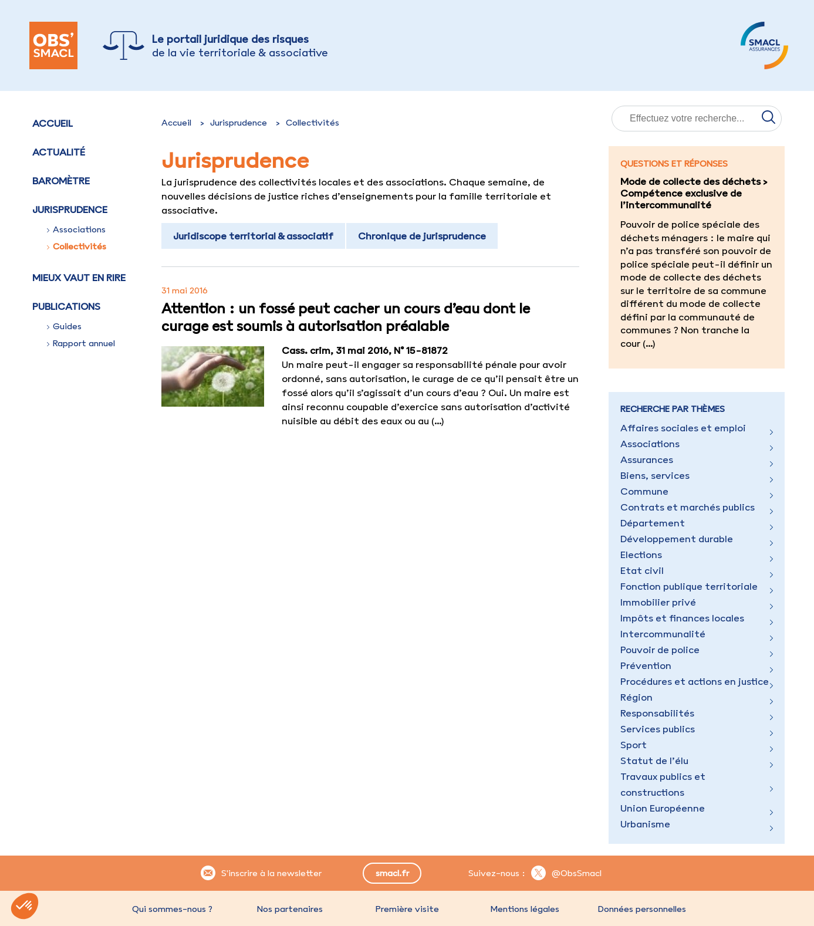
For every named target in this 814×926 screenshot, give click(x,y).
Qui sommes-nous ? (172, 909)
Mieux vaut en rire (79, 277)
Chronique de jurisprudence (422, 236)
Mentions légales (524, 909)
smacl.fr (392, 873)
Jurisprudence (238, 122)
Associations (76, 229)
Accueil (52, 123)
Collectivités (76, 246)
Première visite (407, 909)
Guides (64, 326)
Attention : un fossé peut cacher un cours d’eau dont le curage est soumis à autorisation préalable (345, 316)
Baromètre (61, 181)
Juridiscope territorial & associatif (253, 236)
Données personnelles (642, 909)
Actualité (58, 152)
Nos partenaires (290, 909)
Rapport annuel (81, 343)
